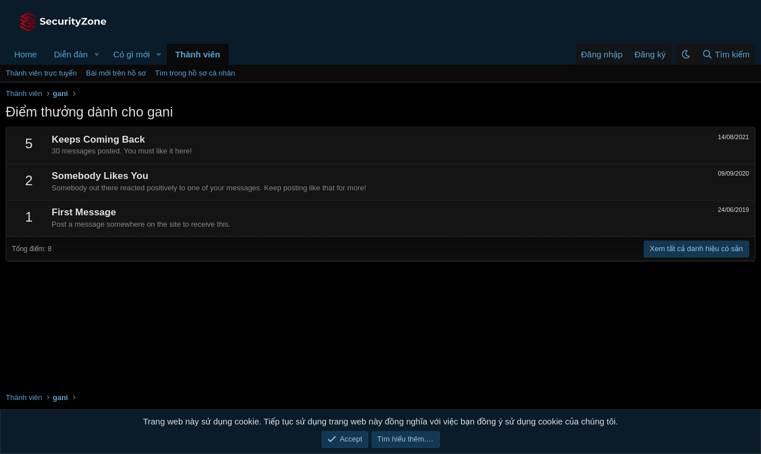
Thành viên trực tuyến (41, 73)
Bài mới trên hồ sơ (116, 73)
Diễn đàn (71, 54)
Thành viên (197, 54)
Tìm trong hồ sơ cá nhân (195, 73)
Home (25, 54)
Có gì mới (131, 54)
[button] (97, 54)
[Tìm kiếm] (725, 54)
